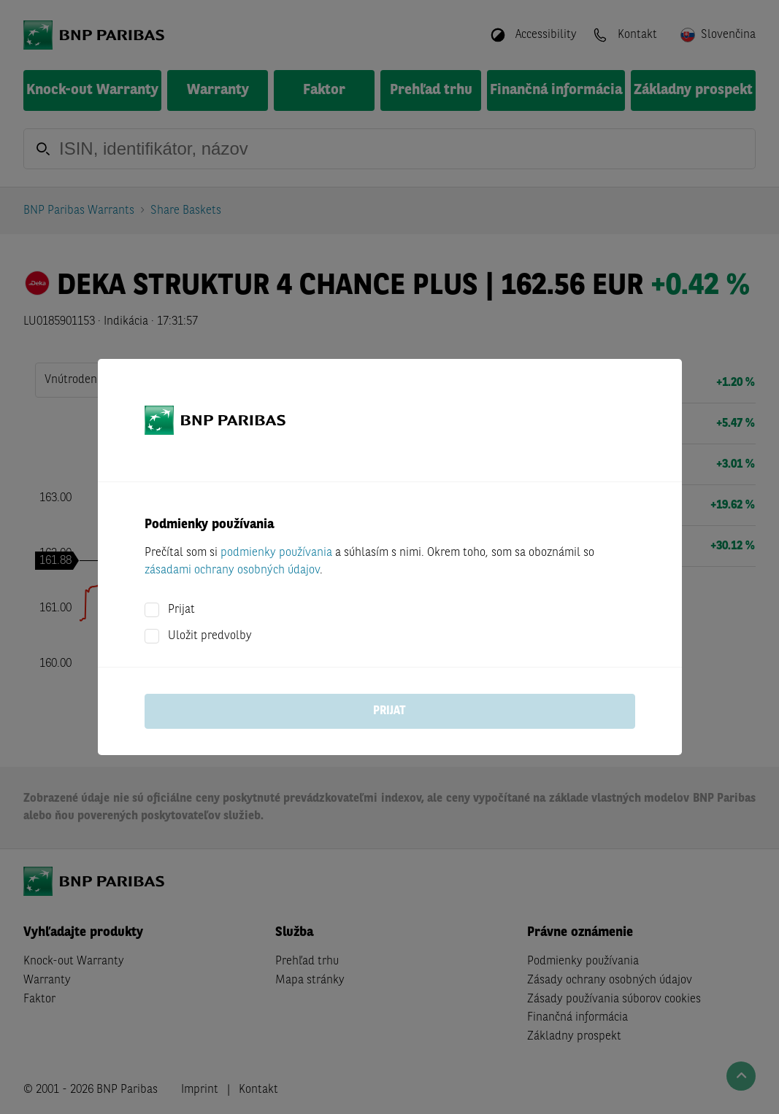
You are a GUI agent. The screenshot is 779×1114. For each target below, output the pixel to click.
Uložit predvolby (210, 636)
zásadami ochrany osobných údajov (232, 570)
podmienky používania (276, 553)
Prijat (181, 610)
